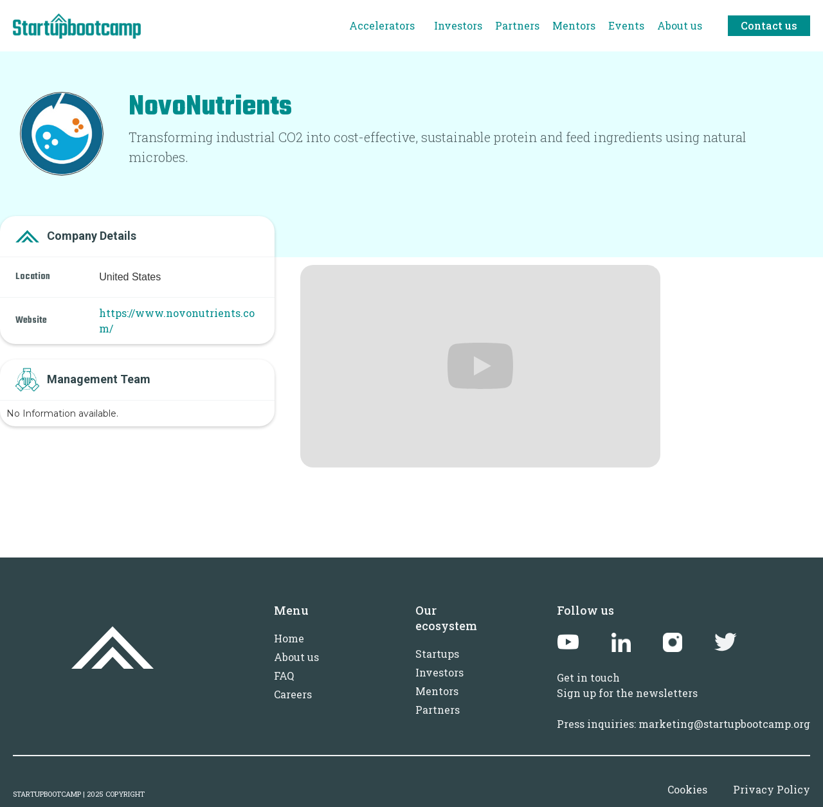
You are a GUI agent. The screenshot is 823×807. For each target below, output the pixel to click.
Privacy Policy (771, 789)
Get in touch (588, 677)
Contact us (769, 25)
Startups (437, 653)
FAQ (284, 675)
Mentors (436, 691)
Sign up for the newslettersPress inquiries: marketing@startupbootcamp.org (683, 708)
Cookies (687, 789)
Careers (293, 694)
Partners (437, 709)
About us (296, 657)
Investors (439, 672)
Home (289, 638)
